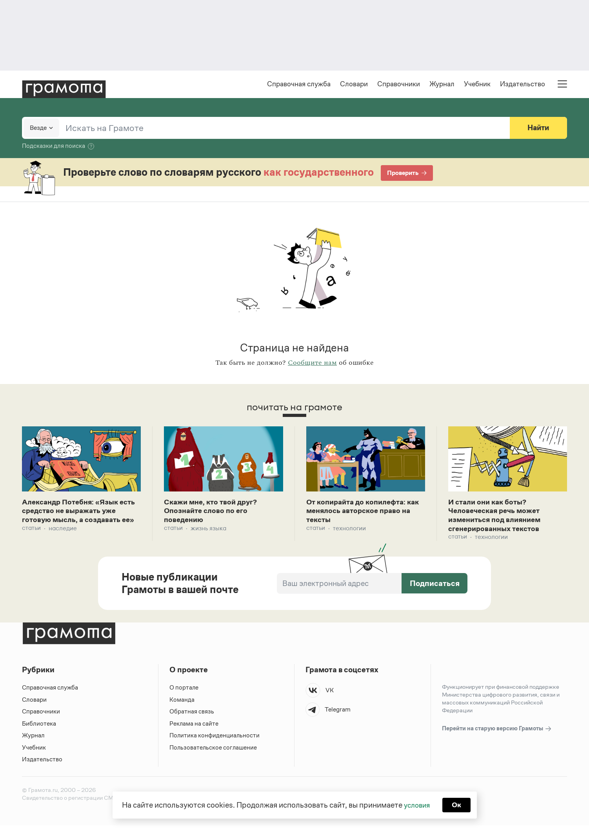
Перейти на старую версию (497, 732)
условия (416, 804)
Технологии (349, 530)
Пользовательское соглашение (213, 750)
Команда (182, 702)
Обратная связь (191, 714)
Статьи (31, 540)
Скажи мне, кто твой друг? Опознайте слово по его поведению (213, 512)
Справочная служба (299, 85)
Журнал (441, 85)
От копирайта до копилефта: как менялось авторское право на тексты (363, 512)
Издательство (522, 85)
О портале (184, 690)
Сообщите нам (312, 363)
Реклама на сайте (194, 726)
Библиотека (39, 726)
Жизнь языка (208, 530)
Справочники (398, 85)
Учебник (477, 85)
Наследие (63, 540)
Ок (458, 804)
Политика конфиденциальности (214, 738)
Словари (354, 85)
